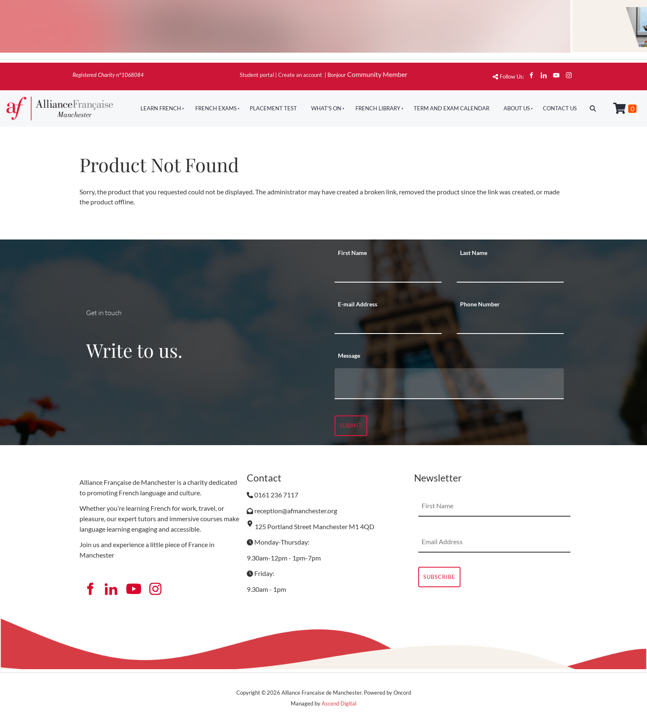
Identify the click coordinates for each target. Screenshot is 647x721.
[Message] (449, 383)
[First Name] (388, 272)
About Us (517, 108)
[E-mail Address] (388, 323)
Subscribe (439, 576)
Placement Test (273, 108)
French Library (377, 108)
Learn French (161, 108)
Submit (351, 425)
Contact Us (560, 108)
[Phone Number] (510, 323)
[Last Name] (510, 272)
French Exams (216, 108)
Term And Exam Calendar (451, 108)
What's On (326, 108)
